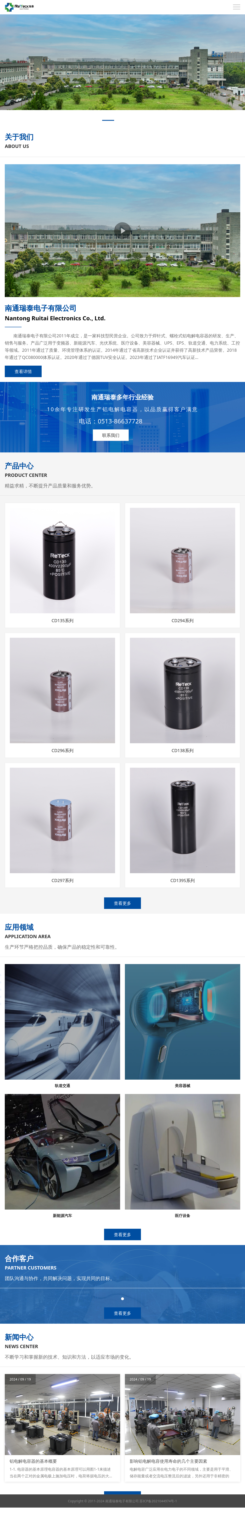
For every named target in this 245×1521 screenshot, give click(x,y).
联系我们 (110, 435)
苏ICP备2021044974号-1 (158, 1514)
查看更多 (122, 903)
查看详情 (23, 371)
